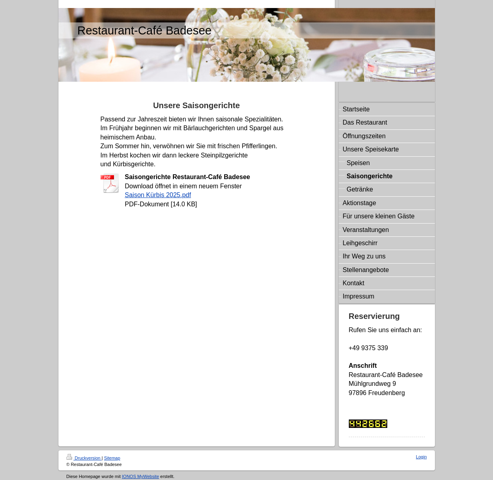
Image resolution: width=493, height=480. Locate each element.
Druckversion (84, 458)
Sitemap (112, 458)
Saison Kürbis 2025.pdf (158, 195)
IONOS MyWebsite (140, 476)
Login (421, 456)
